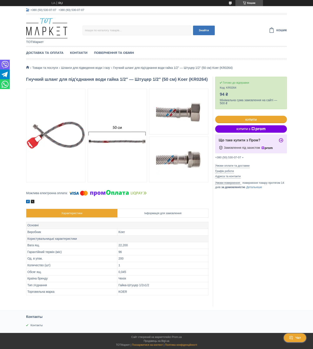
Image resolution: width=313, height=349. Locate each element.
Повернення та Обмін (114, 52)
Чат (295, 338)
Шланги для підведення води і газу (85, 67)
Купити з (251, 129)
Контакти (78, 52)
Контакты (36, 325)
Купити (251, 119)
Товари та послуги (45, 67)
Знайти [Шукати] (204, 30)
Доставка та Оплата (44, 52)
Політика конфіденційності (181, 344)
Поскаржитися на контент (147, 344)
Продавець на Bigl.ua (156, 340)
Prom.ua (177, 337)
